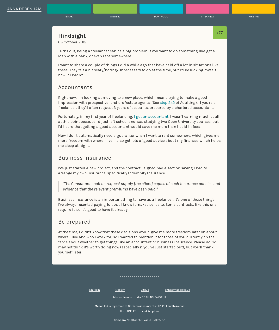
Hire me (253, 16)
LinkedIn (94, 289)
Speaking (207, 16)
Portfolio (161, 16)
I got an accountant (151, 116)
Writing (115, 16)
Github (145, 289)
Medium (120, 289)
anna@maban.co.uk (177, 289)
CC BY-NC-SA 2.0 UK (154, 297)
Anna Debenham (24, 8)
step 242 (167, 102)
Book (69, 16)
